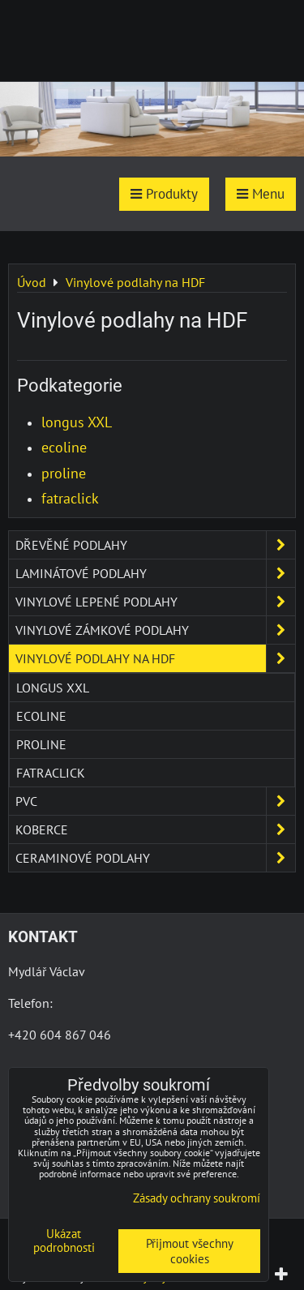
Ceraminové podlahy (155, 858)
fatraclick (70, 498)
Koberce (155, 829)
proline (63, 473)
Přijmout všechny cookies (189, 1251)
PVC (155, 801)
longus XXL (76, 422)
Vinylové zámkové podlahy (155, 630)
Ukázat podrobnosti (64, 1241)
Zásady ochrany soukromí (196, 1198)
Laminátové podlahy (155, 573)
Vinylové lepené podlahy (155, 601)
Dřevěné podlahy (155, 545)
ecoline (64, 447)
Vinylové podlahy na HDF (155, 658)
